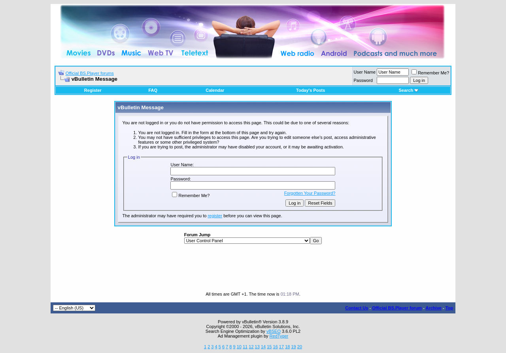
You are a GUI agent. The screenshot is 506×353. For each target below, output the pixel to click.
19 (293, 346)
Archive (434, 308)
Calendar (215, 90)
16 (275, 346)
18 (287, 346)
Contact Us (356, 308)
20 (299, 346)
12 (251, 346)
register (215, 215)
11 (245, 346)
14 (263, 346)
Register (93, 90)
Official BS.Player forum (397, 308)
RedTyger (279, 336)
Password (363, 80)
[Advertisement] (253, 268)
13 (257, 346)
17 (281, 346)
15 (269, 346)
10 (239, 346)
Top (449, 308)
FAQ (152, 90)
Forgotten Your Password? (310, 193)
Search (408, 90)
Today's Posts (310, 90)
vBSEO (273, 331)
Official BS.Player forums (90, 73)
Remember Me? (430, 72)
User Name (365, 72)
